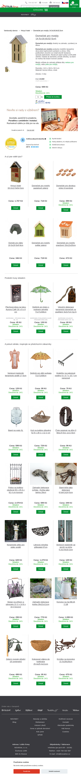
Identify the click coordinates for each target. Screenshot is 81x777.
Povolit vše (26, 771)
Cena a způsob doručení (40, 728)
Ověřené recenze (66, 719)
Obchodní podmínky (66, 725)
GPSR (40, 735)
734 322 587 (32, 3)
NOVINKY (14, 719)
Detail (15, 208)
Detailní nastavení (54, 771)
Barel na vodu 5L (15, 430)
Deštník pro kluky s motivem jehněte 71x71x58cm (40, 309)
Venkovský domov (11, 31)
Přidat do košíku (53, 97)
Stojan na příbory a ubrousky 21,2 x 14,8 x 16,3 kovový (16, 604)
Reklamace (40, 722)
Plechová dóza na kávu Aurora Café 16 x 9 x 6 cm (15, 309)
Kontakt (45, 3)
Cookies (65, 732)
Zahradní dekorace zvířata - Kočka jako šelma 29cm (40, 490)
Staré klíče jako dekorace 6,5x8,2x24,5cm (66, 490)
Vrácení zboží (40, 725)
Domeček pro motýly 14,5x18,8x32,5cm (48, 31)
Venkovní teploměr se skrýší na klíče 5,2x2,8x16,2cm (65, 547)
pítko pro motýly (51, 64)
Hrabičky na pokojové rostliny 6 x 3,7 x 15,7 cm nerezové (66, 375)
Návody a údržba (40, 719)
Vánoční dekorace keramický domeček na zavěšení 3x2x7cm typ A (65, 309)
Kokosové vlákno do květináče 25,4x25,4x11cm (41, 661)
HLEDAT (54, 7)
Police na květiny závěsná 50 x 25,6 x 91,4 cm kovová (15, 490)
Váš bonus (56, 3)
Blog (14, 722)
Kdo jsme (40, 732)
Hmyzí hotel (25, 31)
